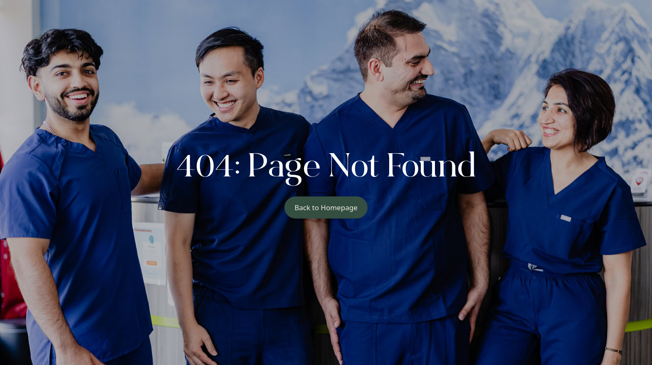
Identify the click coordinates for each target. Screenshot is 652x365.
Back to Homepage (326, 207)
